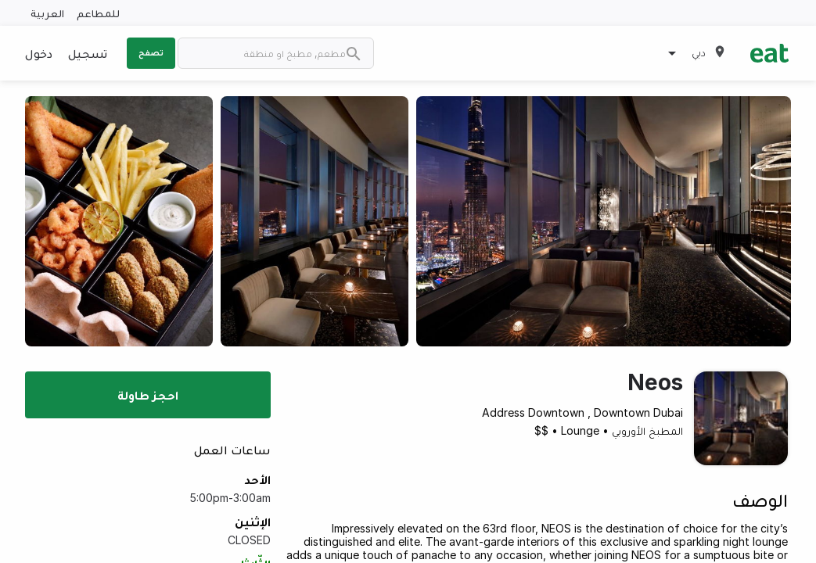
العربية (47, 13)
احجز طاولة (147, 395)
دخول (38, 53)
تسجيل (87, 53)
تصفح (151, 52)
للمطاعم (98, 13)
